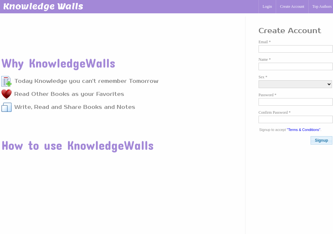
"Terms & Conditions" (303, 130)
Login (267, 6)
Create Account (292, 6)
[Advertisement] (119, 32)
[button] (321, 140)
